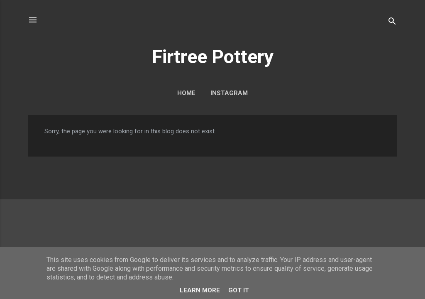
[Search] (392, 22)
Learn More (200, 290)
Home (186, 93)
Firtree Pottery (213, 57)
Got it (238, 290)
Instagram (229, 93)
